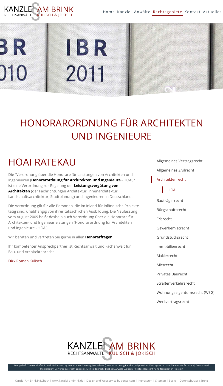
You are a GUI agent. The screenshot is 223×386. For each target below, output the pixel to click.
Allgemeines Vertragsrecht (180, 160)
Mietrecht (165, 264)
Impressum (145, 381)
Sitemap (160, 381)
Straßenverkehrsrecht (176, 283)
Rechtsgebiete (167, 11)
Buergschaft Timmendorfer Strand (32, 365)
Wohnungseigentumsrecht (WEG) (186, 292)
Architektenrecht (171, 179)
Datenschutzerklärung (194, 381)
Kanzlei (124, 11)
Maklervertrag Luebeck (64, 365)
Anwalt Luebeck (124, 368)
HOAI (172, 189)
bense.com (128, 381)
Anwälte (142, 11)
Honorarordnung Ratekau (120, 365)
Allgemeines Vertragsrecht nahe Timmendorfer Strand (165, 365)
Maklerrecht (167, 255)
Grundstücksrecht (172, 237)
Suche (173, 381)
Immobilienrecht (171, 246)
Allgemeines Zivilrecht (175, 170)
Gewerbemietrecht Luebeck (70, 368)
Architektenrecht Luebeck (100, 368)
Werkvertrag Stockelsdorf (91, 365)
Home (109, 11)
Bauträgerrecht (170, 200)
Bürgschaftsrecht (171, 209)
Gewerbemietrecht (173, 228)
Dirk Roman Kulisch (25, 260)
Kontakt (192, 11)
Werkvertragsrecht (173, 301)
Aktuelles (212, 11)
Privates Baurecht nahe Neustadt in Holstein (158, 368)
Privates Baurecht (172, 274)
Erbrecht (164, 218)
